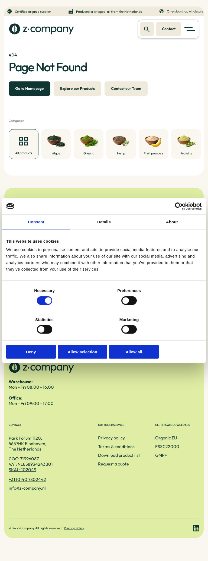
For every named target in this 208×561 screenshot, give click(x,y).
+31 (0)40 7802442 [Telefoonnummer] (27, 486)
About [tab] (172, 236)
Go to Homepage (29, 91)
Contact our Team (126, 91)
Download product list (98, 462)
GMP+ (150, 462)
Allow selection (104, 337)
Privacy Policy (74, 538)
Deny (38, 337)
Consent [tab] (36, 236)
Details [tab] (104, 236)
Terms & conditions (95, 454)
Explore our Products (77, 91)
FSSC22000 (156, 454)
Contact (168, 29)
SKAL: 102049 (22, 476)
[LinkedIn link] (196, 538)
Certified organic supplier (34, 11)
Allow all (170, 337)
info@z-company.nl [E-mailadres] (27, 495)
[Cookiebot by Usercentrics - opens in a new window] (178, 221)
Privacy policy (90, 445)
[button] (191, 29)
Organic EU (155, 445)
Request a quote (92, 471)
